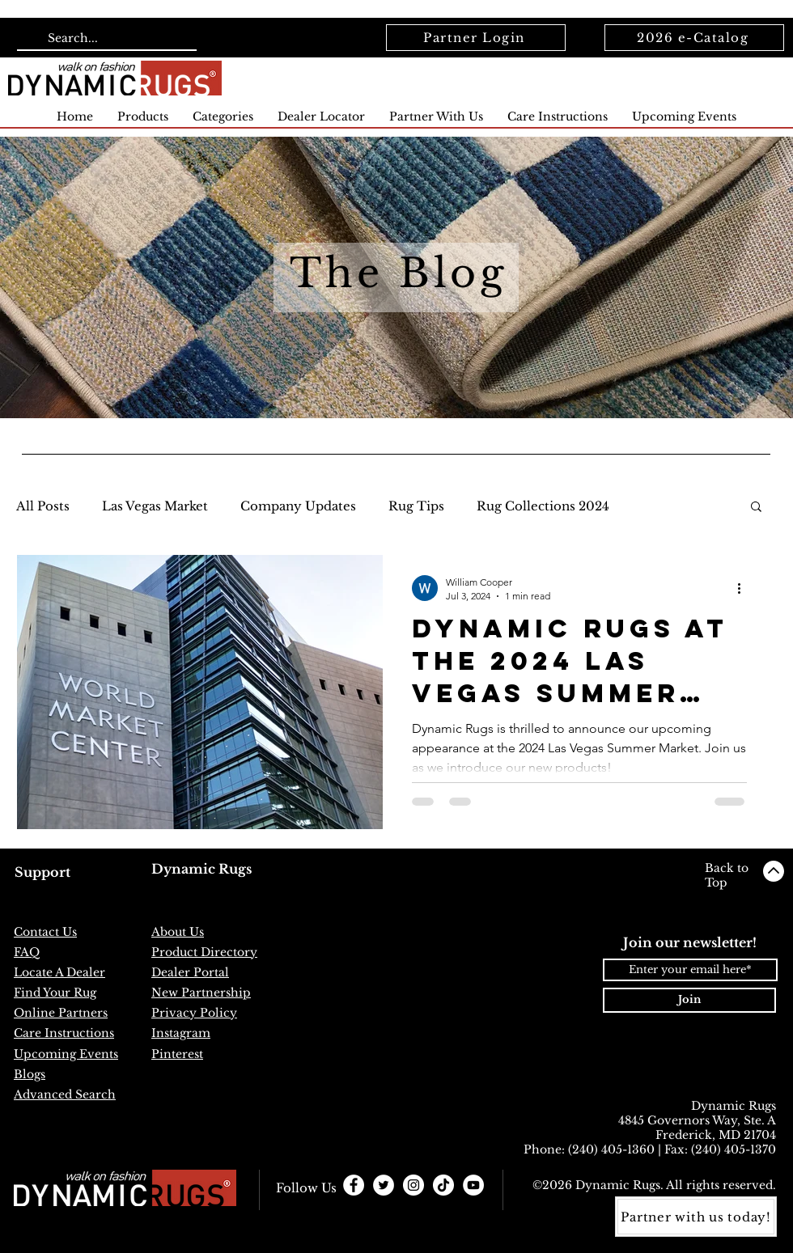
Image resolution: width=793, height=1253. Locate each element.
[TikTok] (443, 1185)
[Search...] (105, 38)
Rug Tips (416, 506)
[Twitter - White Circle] (383, 1185)
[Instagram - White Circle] (413, 1185)
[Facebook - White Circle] (353, 1185)
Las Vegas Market (155, 506)
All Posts (43, 506)
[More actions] (744, 588)
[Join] (689, 1000)
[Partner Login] (476, 37)
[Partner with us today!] (696, 1216)
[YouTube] (473, 1185)
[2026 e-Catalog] (694, 37)
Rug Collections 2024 (543, 506)
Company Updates (298, 506)
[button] (756, 507)
